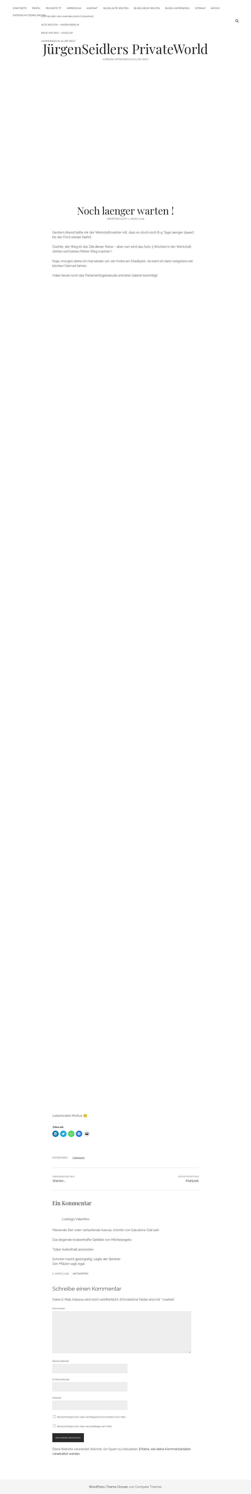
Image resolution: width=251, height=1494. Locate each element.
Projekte (52, 8)
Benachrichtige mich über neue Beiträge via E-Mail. (84, 1426)
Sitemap (200, 8)
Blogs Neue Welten (147, 8)
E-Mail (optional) (60, 1379)
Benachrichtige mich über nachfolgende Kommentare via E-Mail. (91, 1417)
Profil (36, 8)
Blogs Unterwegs (177, 8)
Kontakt (92, 8)
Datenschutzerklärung (29, 15)
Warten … (59, 1181)
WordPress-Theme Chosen (108, 1487)
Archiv (215, 8)
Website (56, 1397)
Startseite (20, 8)
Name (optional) (60, 1361)
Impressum (74, 8)
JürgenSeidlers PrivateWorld (125, 48)
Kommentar (58, 1308)
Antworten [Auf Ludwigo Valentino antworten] (80, 1273)
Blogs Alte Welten (115, 8)
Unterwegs (79, 1157)
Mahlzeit (192, 1181)
